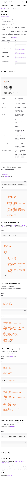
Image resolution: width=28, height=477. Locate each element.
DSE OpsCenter (4, 8)
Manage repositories (5, 16)
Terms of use (22, 461)
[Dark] (24, 2)
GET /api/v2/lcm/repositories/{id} (8, 18)
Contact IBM (9, 475)
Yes (2, 452)
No (7, 452)
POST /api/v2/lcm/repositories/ (7, 21)
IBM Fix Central (15, 37)
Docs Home (5, 5)
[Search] (21, 2)
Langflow (18, 5)
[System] (26, 2)
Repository (5, 174)
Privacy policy (17, 461)
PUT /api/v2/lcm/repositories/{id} (8, 23)
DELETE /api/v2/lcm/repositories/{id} (8, 24)
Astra (12, 5)
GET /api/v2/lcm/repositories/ (7, 19)
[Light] (23, 2)
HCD (24, 5)
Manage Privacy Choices (5, 462)
